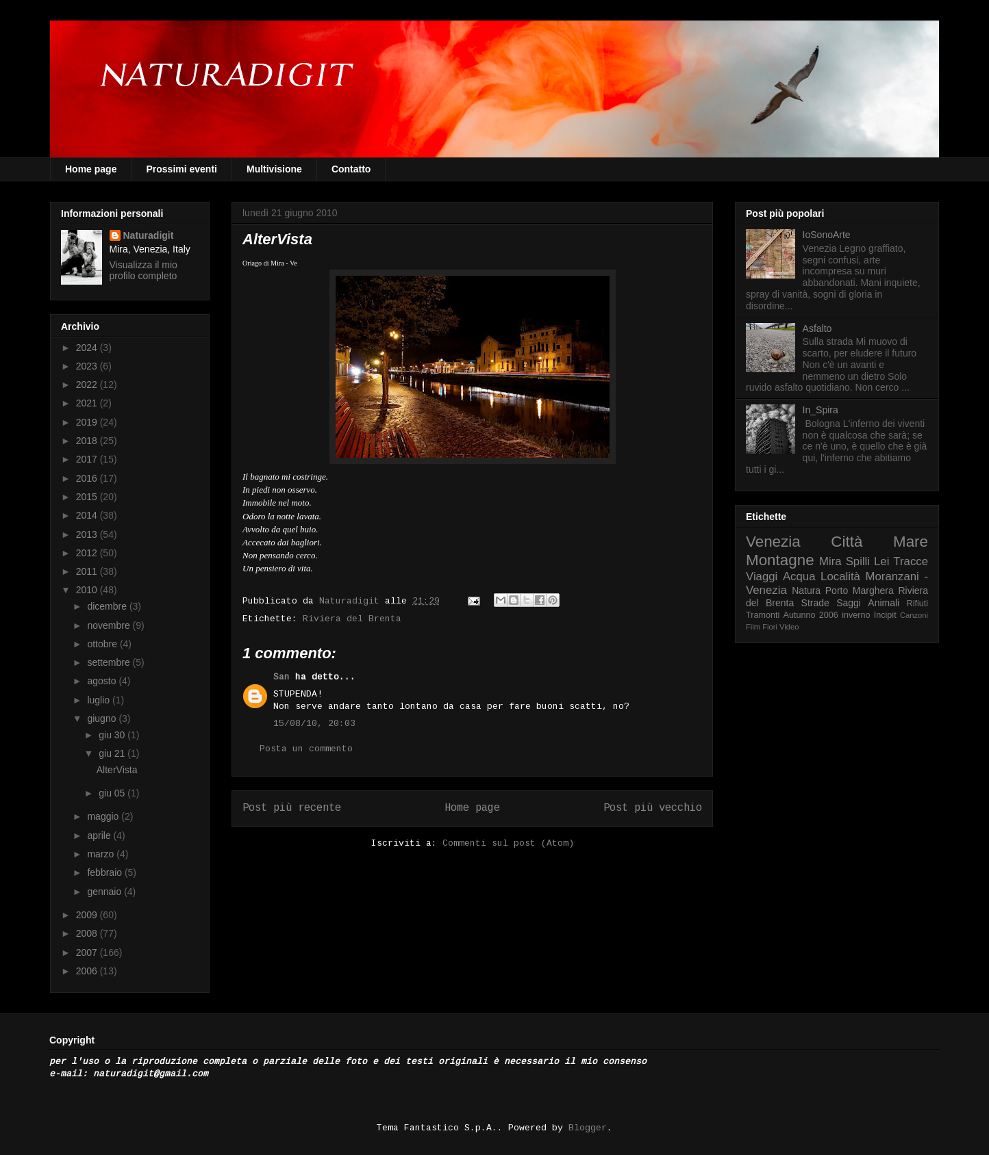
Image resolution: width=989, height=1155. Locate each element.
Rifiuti (918, 603)
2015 (88, 496)
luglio (99, 700)
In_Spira (820, 409)
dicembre (108, 606)
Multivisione (274, 169)
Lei (881, 561)
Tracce (910, 561)
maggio (104, 816)
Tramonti (762, 615)
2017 (88, 459)
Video (789, 627)
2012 (88, 552)
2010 (88, 589)
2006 (88, 970)
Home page (90, 169)
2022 (88, 384)
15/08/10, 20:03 (314, 723)
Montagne (780, 560)
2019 (88, 422)
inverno (856, 615)
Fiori (769, 627)
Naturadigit (352, 601)
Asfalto (817, 328)
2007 (88, 952)
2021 (88, 403)
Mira (830, 561)
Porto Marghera (859, 590)
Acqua (799, 576)
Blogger (587, 1128)
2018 (88, 440)
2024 (88, 347)
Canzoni (914, 615)
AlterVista (117, 769)
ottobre (103, 643)
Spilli (858, 561)
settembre (109, 662)
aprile (100, 835)
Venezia (773, 541)
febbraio (105, 872)
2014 (88, 515)
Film (753, 627)
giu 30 (113, 734)
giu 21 (113, 753)
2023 (88, 366)
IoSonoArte (827, 234)
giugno (102, 718)
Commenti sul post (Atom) (508, 843)
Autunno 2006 (811, 615)
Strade (815, 602)
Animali (883, 602)
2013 (88, 534)
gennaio (105, 891)
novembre (109, 625)
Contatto (351, 169)
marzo (101, 853)
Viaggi (761, 576)
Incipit (885, 615)
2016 (88, 478)
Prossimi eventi (181, 169)
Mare (910, 541)
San (281, 677)
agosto (102, 680)
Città (846, 541)
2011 (88, 571)
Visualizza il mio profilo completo (143, 270)
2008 (88, 933)
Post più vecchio (652, 808)
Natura (806, 590)
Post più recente (291, 808)
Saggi (848, 602)
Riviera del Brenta (352, 619)
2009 (88, 914)
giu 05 (113, 793)
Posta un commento (306, 749)
